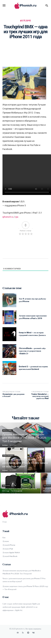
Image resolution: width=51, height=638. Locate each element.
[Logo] (25, 6)
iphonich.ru (7, 217)
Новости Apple (8, 455)
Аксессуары (7, 430)
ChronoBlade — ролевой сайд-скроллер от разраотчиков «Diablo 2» (32, 351)
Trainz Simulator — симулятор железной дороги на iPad (40, 396)
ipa (16, 217)
